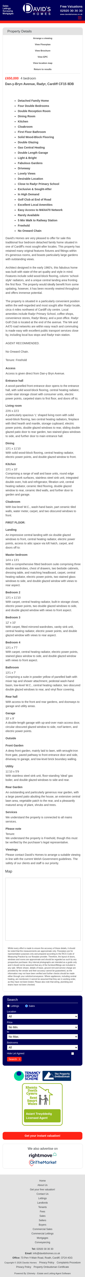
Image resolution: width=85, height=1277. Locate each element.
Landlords (42, 1202)
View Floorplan (43, 44)
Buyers (42, 1224)
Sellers (42, 1220)
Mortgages (42, 1238)
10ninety (31, 1273)
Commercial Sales (42, 1229)
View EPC (43, 57)
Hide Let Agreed (15, 1053)
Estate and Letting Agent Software (54, 1273)
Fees (42, 1211)
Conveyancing (42, 1242)
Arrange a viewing (42, 38)
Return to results (43, 69)
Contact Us (42, 1194)
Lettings (15, 1006)
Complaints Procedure (69, 1262)
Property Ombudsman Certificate (51, 1267)
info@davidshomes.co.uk (46, 1253)
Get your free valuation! (42, 1189)
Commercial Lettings (42, 1233)
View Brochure (43, 50)
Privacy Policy (46, 1262)
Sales (32, 1006)
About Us (42, 1185)
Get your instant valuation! (42, 1135)
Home (42, 1180)
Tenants (42, 1207)
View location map (42, 63)
